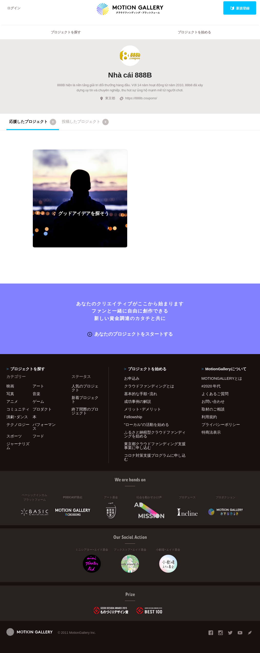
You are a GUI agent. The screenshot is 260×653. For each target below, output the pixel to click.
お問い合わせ (213, 401)
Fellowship (133, 417)
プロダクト (42, 409)
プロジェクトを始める (194, 32)
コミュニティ (17, 409)
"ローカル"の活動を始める (146, 424)
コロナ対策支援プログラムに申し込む (155, 457)
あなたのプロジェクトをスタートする (130, 333)
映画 (10, 386)
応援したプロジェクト (32, 122)
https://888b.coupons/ (138, 98)
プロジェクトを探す (66, 32)
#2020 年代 (211, 386)
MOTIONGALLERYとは (222, 378)
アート (38, 386)
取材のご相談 (213, 409)
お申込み (131, 378)
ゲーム (38, 401)
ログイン (14, 8)
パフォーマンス (44, 426)
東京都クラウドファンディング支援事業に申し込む (155, 446)
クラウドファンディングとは (149, 386)
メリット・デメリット (142, 409)
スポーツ (14, 436)
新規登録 (240, 8)
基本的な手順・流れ (140, 394)
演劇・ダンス (17, 417)
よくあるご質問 (215, 394)
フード (38, 436)
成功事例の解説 (137, 401)
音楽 (36, 394)
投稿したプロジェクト (85, 122)
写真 (10, 394)
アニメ (12, 401)
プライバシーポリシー (221, 424)
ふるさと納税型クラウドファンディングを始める (155, 434)
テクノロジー (17, 424)
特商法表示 (211, 432)
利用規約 (209, 417)
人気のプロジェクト (85, 388)
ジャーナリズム (17, 446)
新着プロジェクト (85, 399)
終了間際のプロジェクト (85, 411)
